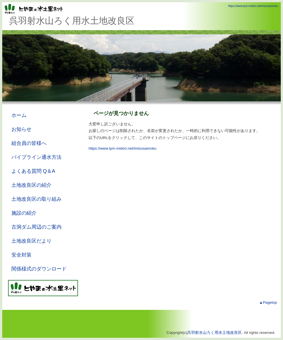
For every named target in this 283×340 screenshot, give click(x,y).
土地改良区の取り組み (36, 199)
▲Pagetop (268, 302)
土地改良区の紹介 (31, 185)
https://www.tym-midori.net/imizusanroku (253, 6)
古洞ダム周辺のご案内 (36, 227)
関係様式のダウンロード (39, 269)
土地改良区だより (31, 241)
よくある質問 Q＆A (33, 171)
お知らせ (21, 129)
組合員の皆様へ (29, 143)
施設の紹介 (23, 213)
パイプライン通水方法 (36, 157)
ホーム (18, 115)
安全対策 (21, 255)
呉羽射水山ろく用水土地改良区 (214, 333)
